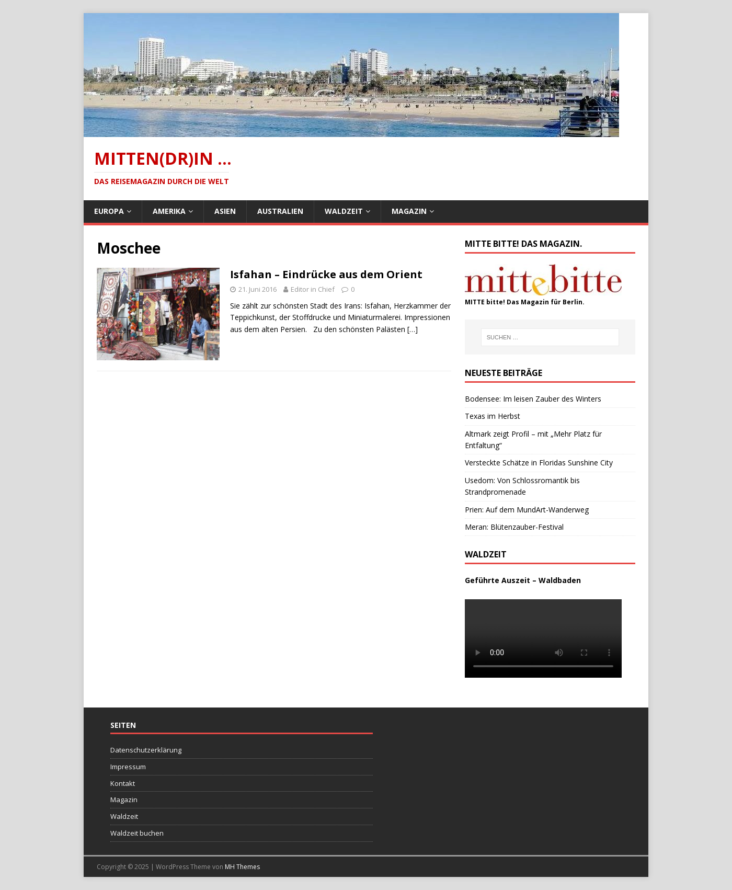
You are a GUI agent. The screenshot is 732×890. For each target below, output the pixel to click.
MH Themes (242, 866)
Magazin (409, 211)
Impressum (128, 766)
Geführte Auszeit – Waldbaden (523, 580)
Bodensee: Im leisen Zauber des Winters (533, 399)
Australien (280, 211)
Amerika (169, 211)
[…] (412, 329)
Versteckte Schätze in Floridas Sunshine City (539, 462)
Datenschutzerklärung (145, 750)
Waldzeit (344, 211)
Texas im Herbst (492, 416)
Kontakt (122, 783)
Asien (225, 211)
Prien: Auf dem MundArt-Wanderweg (527, 510)
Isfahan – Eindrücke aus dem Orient (326, 274)
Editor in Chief (313, 289)
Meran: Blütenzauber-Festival (514, 527)
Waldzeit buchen (137, 833)
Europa (109, 211)
